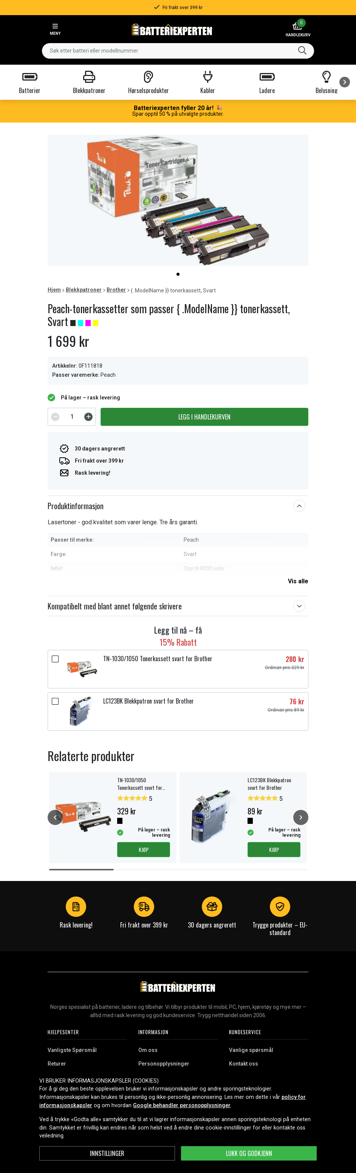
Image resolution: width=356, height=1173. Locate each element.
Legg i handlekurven (204, 416)
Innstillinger (107, 1153)
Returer (57, 1064)
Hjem (54, 290)
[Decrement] (55, 417)
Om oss (148, 1050)
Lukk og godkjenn (249, 1153)
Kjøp (144, 849)
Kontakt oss (243, 1064)
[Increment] (88, 417)
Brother (116, 290)
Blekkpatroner (84, 290)
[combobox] (178, 51)
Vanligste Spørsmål (72, 1050)
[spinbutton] (71, 417)
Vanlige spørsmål (251, 1050)
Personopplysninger (163, 1064)
